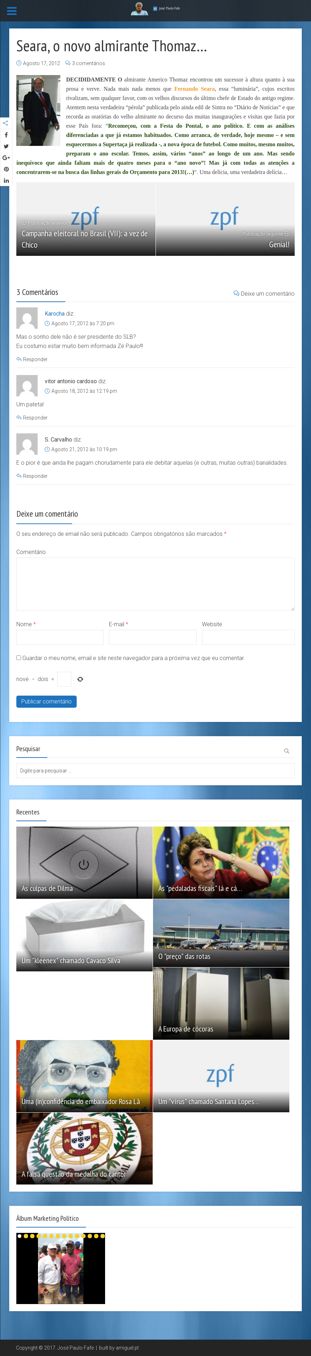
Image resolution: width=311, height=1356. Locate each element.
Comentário (31, 552)
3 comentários (88, 63)
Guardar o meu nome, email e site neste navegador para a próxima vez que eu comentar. (133, 658)
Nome (26, 624)
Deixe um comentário (264, 293)
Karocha (55, 313)
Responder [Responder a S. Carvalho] (35, 476)
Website (212, 624)
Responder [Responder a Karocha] (35, 359)
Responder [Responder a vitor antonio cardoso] (35, 418)
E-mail (118, 624)
